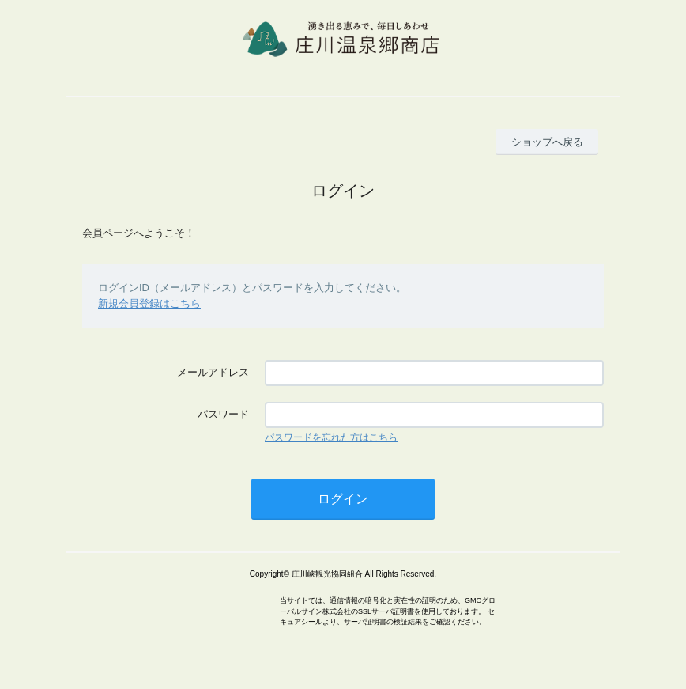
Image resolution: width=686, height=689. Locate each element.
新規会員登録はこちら (149, 303)
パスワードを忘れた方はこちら (331, 437)
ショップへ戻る (547, 142)
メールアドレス (213, 372)
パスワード (223, 414)
